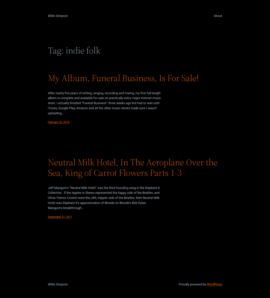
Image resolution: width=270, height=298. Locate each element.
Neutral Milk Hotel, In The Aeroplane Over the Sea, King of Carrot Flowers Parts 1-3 (133, 167)
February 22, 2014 (59, 122)
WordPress (214, 284)
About (218, 16)
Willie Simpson (58, 16)
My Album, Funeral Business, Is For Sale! (123, 78)
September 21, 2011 (60, 217)
